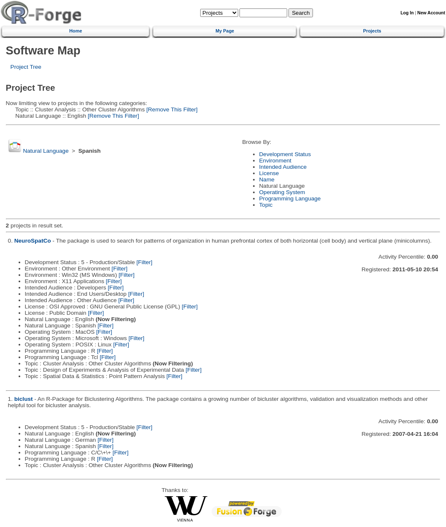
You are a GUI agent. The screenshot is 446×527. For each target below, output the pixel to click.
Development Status (285, 154)
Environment (275, 160)
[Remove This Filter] (171, 109)
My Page (224, 30)
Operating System (282, 192)
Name (267, 179)
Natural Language (45, 151)
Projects (372, 30)
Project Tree (26, 67)
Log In (406, 13)
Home (75, 30)
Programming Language (290, 198)
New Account (431, 13)
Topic (266, 205)
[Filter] (144, 262)
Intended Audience (283, 167)
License (269, 173)
